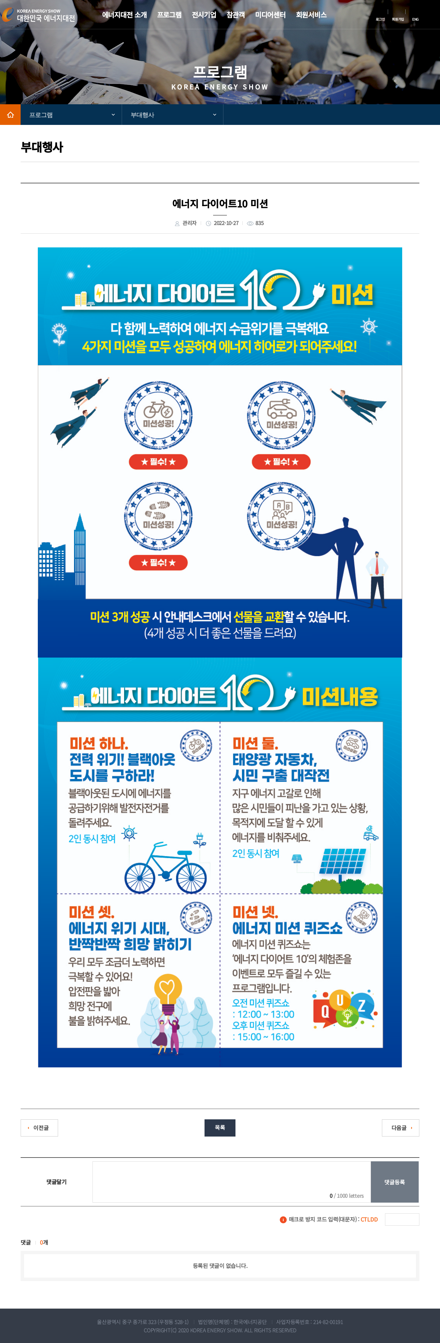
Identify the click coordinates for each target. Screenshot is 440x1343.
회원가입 (398, 19)
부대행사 (142, 114)
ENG (415, 19)
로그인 (380, 19)
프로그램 (41, 114)
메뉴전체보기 (435, 14)
